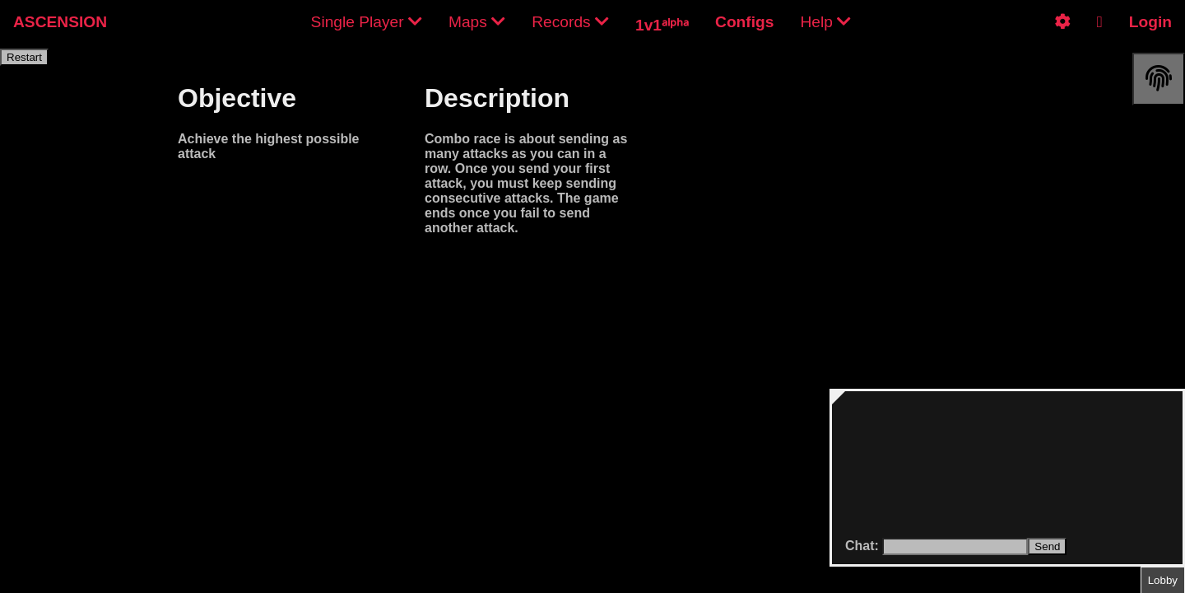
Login (1150, 21)
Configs (744, 21)
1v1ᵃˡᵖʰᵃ (662, 25)
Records (570, 21)
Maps (476, 21)
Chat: (863, 546)
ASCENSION (60, 21)
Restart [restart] (24, 57)
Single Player (366, 21)
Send (1047, 546)
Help (825, 21)
